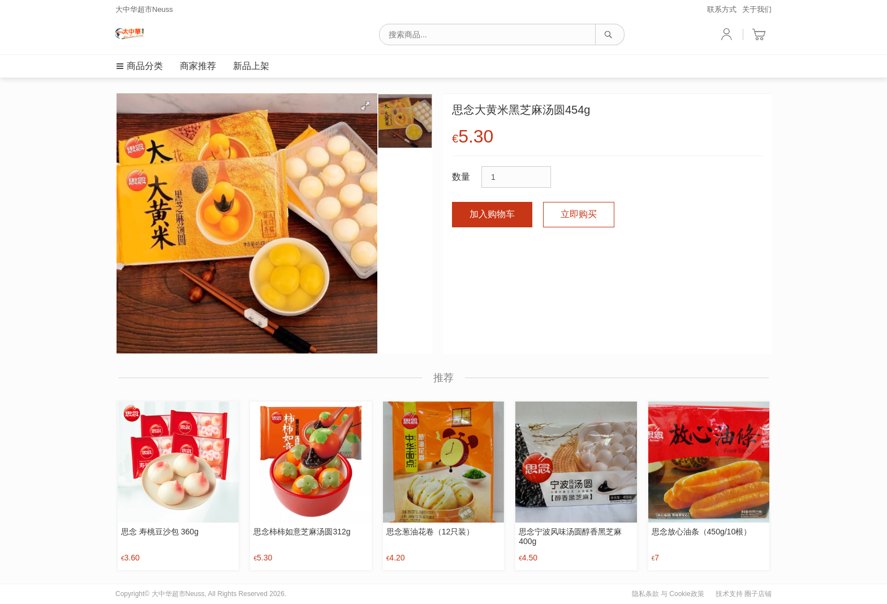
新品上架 (251, 66)
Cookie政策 (686, 594)
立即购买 (579, 214)
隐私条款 (645, 594)
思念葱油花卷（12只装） (430, 531)
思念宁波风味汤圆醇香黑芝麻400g (570, 536)
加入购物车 (492, 214)
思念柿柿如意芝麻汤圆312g (301, 531)
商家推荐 (198, 66)
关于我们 (757, 9)
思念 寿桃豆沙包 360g (160, 531)
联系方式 (722, 9)
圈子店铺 (758, 594)
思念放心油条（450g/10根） (702, 531)
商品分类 (139, 66)
